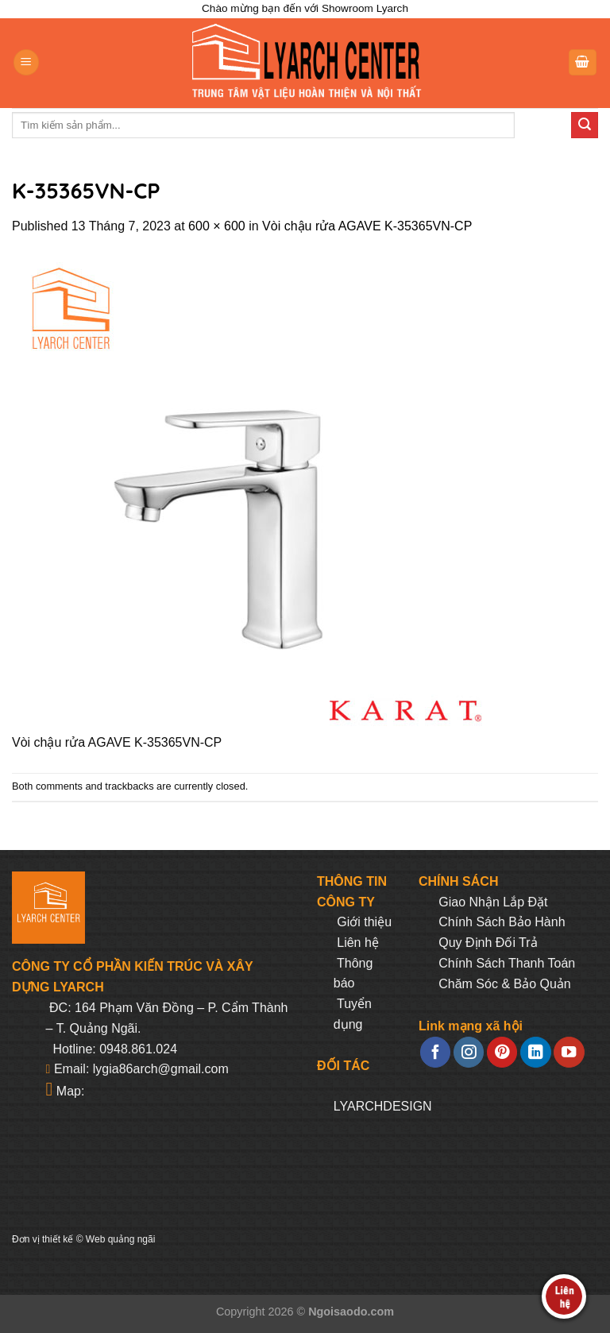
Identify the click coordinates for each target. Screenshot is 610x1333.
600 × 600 (216, 226)
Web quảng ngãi (121, 1239)
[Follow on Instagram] (469, 1052)
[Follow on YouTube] (569, 1052)
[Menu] (26, 62)
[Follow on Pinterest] (502, 1052)
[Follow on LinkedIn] (535, 1052)
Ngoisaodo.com (351, 1311)
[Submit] (584, 125)
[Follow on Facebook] (435, 1052)
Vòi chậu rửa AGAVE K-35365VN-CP (367, 226)
